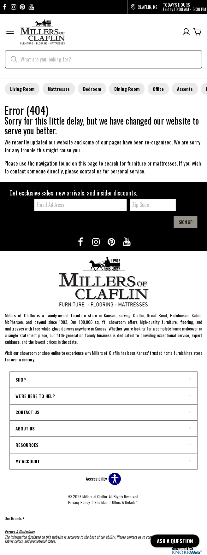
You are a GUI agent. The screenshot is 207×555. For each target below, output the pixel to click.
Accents (185, 88)
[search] (103, 59)
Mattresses (59, 88)
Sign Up (185, 222)
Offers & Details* (124, 502)
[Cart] (197, 32)
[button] (10, 32)
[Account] (186, 32)
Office (158, 88)
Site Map (101, 502)
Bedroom (92, 88)
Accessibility (96, 478)
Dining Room (126, 88)
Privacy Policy (79, 502)
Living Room (22, 88)
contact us (91, 171)
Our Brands (14, 518)
